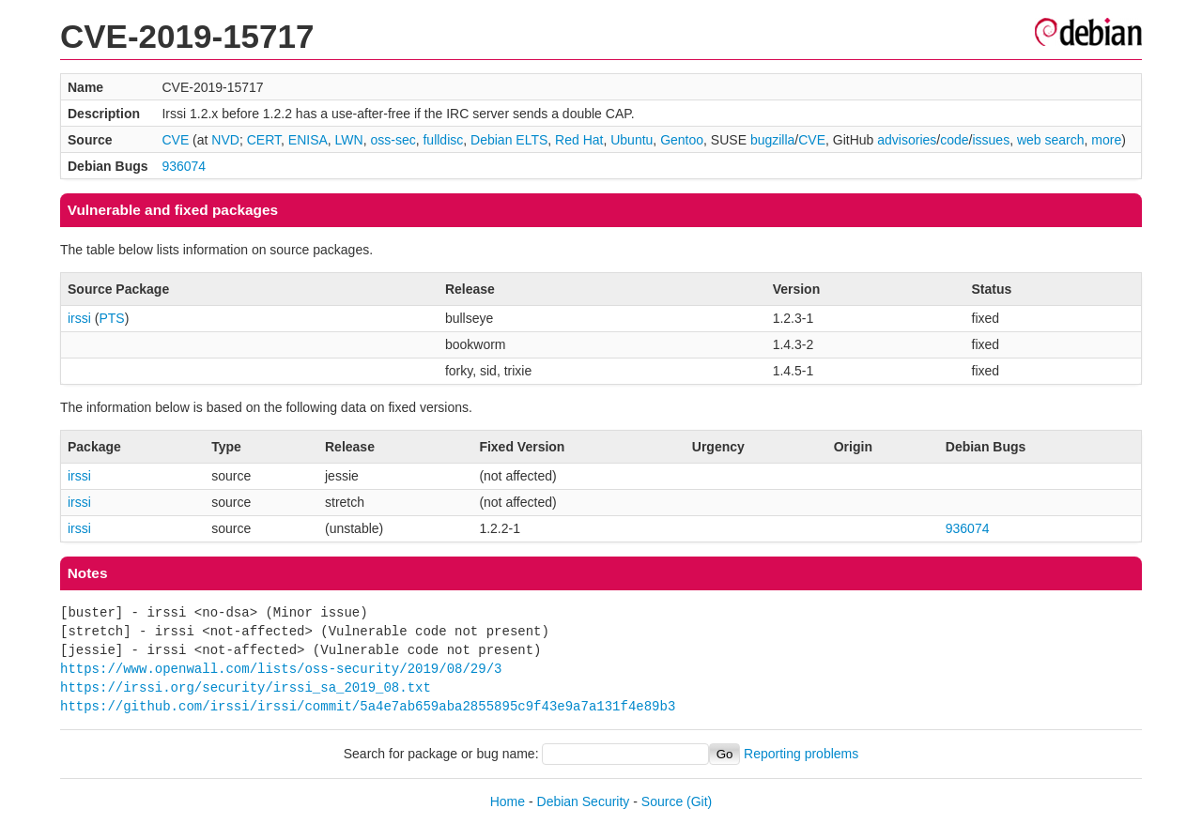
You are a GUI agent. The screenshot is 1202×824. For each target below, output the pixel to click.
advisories (906, 139)
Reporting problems (801, 753)
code (954, 139)
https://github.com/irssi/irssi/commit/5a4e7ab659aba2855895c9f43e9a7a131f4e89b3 (367, 706)
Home (507, 801)
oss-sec (392, 139)
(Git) (699, 801)
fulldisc (443, 139)
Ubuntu (631, 139)
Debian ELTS (508, 139)
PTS (111, 318)
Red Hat (579, 139)
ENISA (308, 139)
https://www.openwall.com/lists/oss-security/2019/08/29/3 (280, 669)
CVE (175, 139)
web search (1051, 139)
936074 (184, 166)
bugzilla (772, 139)
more (1106, 139)
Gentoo (681, 139)
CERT (264, 139)
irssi (79, 318)
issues (990, 139)
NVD (225, 139)
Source (662, 801)
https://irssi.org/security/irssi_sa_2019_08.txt (245, 687)
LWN (349, 139)
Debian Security (583, 801)
